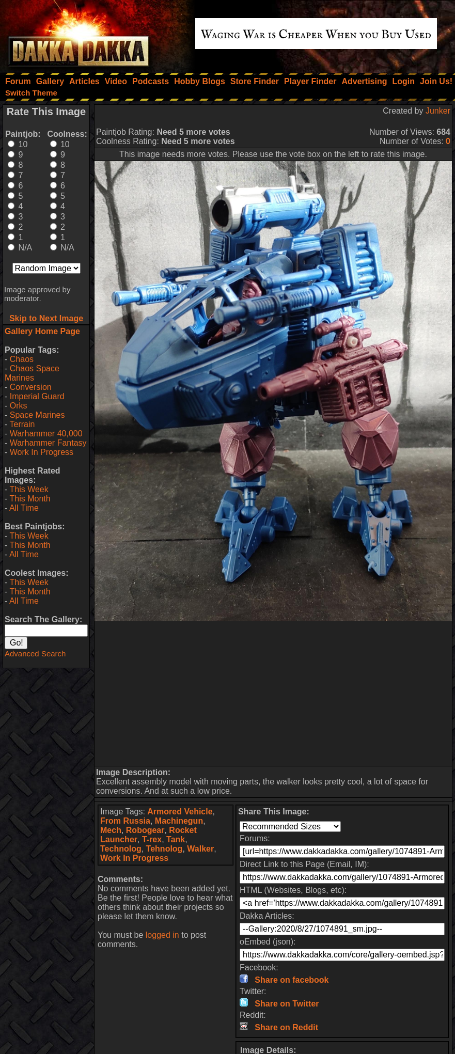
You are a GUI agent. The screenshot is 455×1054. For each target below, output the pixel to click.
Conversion (31, 387)
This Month (29, 498)
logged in (162, 935)
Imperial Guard (37, 396)
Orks (18, 405)
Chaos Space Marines (32, 373)
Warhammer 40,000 (46, 433)
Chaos (22, 359)
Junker (438, 110)
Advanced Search (35, 653)
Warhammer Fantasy (48, 442)
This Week (28, 489)
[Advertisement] (273, 693)
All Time (24, 508)
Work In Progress (41, 452)
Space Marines (37, 415)
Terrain (22, 424)
